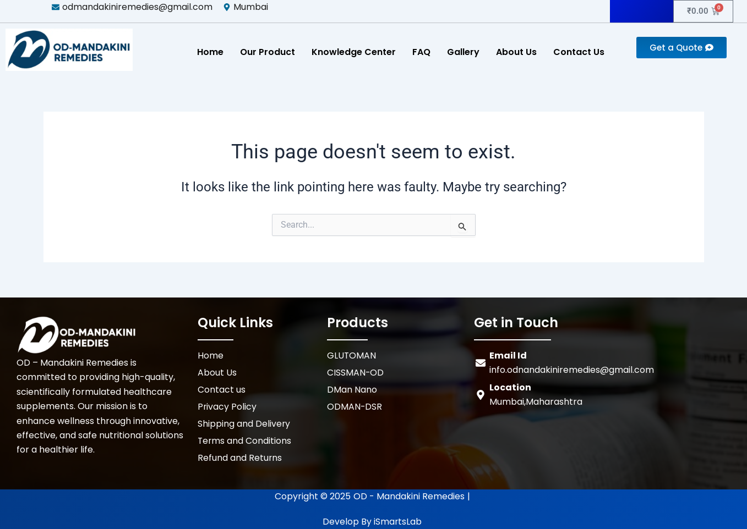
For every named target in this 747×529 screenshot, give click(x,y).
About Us (516, 52)
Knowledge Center (354, 52)
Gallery (463, 52)
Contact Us (578, 52)
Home (210, 52)
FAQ (421, 52)
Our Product (267, 52)
